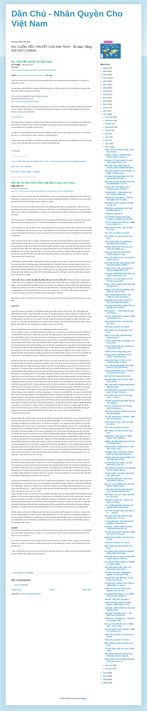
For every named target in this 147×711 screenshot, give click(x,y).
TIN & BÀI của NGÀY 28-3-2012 (117, 428)
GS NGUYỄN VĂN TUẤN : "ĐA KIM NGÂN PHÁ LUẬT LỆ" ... (118, 464)
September (109, 127)
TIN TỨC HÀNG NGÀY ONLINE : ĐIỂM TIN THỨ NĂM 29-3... (120, 418)
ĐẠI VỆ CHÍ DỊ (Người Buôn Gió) (117, 376)
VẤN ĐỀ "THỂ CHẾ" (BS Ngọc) (117, 599)
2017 (105, 98)
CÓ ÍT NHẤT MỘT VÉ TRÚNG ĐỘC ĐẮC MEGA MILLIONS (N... (118, 243)
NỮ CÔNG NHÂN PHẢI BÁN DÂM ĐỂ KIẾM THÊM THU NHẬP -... (119, 552)
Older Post (87, 590)
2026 (105, 68)
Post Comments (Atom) (31, 594)
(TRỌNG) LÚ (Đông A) (113, 214)
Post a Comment (21, 585)
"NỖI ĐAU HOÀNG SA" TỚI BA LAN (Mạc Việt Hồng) (119, 501)
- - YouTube (21, 166)
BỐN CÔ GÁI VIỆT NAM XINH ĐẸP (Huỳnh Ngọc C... (118, 336)
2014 (105, 108)
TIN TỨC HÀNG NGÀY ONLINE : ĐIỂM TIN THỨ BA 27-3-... (120, 630)
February (109, 665)
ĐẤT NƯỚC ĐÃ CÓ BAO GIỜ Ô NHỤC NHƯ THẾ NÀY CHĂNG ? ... (120, 391)
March (108, 147)
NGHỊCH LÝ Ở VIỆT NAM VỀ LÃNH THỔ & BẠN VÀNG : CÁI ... (118, 161)
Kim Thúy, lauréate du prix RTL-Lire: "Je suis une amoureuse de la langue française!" (49, 161)
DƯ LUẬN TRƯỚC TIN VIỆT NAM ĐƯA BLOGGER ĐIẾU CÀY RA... (120, 183)
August (108, 130)
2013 (105, 111)
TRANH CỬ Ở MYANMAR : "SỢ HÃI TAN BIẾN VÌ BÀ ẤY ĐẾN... (119, 199)
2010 (105, 676)
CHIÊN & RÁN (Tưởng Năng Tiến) (118, 352)
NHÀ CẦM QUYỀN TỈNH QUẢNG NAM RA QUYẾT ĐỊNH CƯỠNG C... (120, 264)
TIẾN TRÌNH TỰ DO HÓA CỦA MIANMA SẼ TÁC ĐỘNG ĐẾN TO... (120, 469)
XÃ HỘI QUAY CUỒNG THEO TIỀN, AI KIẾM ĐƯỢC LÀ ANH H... (120, 584)
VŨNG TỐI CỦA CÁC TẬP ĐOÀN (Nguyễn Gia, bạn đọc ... (117, 590)
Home (52, 590)
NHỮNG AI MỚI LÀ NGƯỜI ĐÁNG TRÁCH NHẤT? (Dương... (118, 156)
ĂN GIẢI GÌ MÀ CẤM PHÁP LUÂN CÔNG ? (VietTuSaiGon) (118, 356)
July (107, 134)
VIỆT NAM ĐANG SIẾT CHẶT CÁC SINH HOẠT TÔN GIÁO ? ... (118, 568)
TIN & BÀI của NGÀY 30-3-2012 (117, 233)
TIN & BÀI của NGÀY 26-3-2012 (117, 640)
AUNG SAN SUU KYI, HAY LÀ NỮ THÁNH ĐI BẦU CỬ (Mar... (118, 361)
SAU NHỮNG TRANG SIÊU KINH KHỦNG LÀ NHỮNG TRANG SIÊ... (119, 218)
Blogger (83, 698)
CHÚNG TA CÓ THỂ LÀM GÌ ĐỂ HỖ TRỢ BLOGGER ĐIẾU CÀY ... (118, 269)
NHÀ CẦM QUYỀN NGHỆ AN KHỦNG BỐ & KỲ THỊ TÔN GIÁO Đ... (119, 367)
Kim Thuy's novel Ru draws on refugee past (31, 75)
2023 (105, 78)
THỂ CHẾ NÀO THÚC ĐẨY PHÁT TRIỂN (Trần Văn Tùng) (117, 253)
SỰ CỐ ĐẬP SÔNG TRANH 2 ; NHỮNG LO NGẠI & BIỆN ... (120, 563)
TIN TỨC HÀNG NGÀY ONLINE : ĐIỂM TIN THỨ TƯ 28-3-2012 (120, 533)
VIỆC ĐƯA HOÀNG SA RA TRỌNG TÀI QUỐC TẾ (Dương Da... (120, 172)
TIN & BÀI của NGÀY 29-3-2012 (117, 327)
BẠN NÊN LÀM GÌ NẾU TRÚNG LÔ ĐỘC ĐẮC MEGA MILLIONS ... (118, 301)
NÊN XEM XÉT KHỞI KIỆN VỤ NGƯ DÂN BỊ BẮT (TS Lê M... (119, 517)
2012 (105, 114)
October (108, 124)
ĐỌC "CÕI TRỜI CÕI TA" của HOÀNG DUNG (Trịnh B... (119, 259)
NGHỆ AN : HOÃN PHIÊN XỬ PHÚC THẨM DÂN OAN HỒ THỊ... (119, 528)
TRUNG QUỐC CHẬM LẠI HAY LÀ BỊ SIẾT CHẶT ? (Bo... (119, 448)
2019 (105, 91)
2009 (105, 680)
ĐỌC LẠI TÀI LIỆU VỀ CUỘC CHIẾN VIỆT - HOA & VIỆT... (119, 625)
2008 (105, 683)
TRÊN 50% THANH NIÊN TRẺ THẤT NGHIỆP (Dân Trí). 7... (119, 209)
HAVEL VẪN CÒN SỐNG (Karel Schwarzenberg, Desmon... (117, 188)
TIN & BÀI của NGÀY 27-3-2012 (117, 543)
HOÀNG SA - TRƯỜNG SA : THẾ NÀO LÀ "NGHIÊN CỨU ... (120, 620)
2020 (105, 88)
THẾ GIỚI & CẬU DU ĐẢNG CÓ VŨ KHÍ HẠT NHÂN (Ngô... (120, 412)
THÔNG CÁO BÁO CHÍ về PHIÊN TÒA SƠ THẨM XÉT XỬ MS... (120, 458)
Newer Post (16, 590)
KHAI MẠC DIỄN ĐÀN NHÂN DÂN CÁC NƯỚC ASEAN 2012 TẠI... (120, 275)
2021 (105, 85)
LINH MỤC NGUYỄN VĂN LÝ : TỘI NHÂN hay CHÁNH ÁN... (118, 614)
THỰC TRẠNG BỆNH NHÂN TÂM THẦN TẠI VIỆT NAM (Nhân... (118, 296)
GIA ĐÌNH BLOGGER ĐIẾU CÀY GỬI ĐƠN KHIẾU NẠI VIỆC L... (119, 177)
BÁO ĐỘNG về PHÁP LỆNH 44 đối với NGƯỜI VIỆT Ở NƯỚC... (120, 307)
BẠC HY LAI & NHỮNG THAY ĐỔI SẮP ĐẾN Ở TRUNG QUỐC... (120, 485)
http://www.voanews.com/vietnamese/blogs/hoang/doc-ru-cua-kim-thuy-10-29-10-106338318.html (42, 191)
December (109, 117)
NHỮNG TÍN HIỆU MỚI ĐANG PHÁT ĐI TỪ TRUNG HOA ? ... (120, 442)
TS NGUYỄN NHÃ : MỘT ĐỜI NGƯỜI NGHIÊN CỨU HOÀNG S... (119, 522)
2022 (105, 81)
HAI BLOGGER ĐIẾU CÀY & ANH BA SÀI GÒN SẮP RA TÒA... (119, 372)
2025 (105, 71)
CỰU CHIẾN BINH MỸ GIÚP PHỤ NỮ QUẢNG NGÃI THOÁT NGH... (119, 506)
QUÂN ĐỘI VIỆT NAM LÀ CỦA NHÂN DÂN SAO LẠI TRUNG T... (119, 595)
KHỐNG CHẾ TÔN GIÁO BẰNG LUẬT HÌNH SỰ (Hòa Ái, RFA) (119, 291)
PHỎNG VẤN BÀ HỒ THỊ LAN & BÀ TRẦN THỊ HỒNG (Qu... (119, 248)
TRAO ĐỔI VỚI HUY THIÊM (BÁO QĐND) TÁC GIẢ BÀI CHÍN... (118, 574)
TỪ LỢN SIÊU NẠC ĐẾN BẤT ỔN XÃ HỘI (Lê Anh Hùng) (119, 579)
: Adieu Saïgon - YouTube (25, 172)
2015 (105, 104)
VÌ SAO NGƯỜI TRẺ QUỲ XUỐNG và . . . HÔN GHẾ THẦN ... (120, 347)
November (109, 120)
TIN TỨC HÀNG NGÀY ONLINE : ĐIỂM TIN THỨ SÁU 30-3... (120, 317)
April (107, 144)
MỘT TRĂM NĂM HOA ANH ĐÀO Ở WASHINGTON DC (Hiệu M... (118, 655)
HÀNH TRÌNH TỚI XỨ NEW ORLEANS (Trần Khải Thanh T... (120, 660)
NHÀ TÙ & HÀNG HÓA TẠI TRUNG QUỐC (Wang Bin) (118, 407)
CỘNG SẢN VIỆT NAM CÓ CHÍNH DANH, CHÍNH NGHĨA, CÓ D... (118, 604)
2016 (105, 101)
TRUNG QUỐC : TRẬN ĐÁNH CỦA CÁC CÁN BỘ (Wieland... (118, 193)
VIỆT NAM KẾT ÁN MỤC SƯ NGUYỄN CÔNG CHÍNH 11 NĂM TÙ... (119, 558)
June (107, 137)
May (107, 140)
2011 (105, 673)
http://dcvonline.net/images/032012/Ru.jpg (24, 101)
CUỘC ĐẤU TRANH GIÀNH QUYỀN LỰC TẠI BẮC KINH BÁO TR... (119, 490)
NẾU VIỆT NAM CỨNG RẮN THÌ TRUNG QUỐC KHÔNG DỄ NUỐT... (119, 167)
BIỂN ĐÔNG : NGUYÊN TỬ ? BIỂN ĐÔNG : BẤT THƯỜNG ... (118, 437)
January (108, 669)
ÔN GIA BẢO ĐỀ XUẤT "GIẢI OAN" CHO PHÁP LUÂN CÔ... (118, 480)
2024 (105, 75)
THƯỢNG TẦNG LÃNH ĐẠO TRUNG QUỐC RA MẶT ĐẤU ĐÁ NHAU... (119, 453)
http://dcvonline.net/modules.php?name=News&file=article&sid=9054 (33, 70)
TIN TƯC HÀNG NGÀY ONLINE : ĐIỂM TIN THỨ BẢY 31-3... (120, 223)
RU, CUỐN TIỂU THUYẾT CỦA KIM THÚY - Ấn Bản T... (118, 396)
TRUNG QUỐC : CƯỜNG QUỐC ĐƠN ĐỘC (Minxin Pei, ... (119, 474)
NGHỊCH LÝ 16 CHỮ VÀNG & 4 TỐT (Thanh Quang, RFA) (119, 280)
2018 (105, 95)
